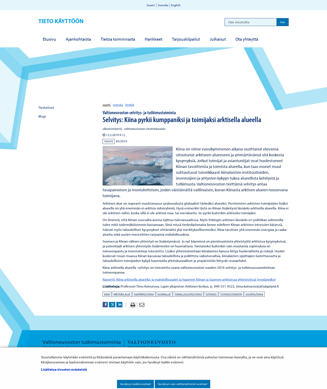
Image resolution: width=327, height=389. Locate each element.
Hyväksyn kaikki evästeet (135, 384)
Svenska (163, 5)
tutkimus (211, 294)
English (175, 5)
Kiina (107, 294)
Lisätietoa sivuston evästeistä (64, 369)
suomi (107, 105)
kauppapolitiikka (144, 294)
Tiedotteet (46, 107)
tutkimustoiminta (231, 294)
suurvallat (164, 294)
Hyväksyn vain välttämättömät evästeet (182, 384)
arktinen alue (121, 294)
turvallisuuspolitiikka (188, 294)
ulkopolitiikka (254, 294)
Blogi (42, 116)
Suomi (151, 5)
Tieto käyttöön (60, 21)
